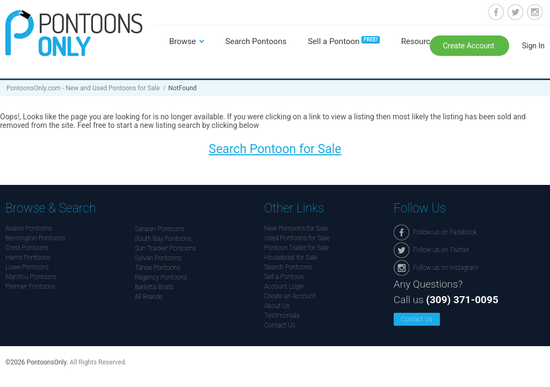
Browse (182, 41)
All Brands (148, 296)
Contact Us (279, 325)
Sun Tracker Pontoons (165, 248)
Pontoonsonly (73, 33)
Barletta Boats (154, 287)
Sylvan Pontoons (158, 258)
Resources (420, 41)
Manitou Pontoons (30, 277)
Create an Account (289, 296)
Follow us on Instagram (534, 12)
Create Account (469, 45)
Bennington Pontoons (35, 238)
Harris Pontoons (27, 257)
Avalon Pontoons (28, 228)
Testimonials (282, 315)
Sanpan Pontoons (159, 229)
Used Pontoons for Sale (296, 238)
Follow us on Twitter (515, 12)
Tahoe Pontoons (157, 267)
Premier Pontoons (30, 286)
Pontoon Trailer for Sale (296, 248)
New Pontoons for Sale (296, 228)
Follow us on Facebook (496, 12)
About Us (277, 306)
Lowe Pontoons (27, 267)
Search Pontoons (256, 41)
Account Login (284, 286)
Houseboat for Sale (290, 257)
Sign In (533, 45)
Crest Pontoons (26, 248)
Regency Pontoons (161, 277)
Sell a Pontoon (344, 41)
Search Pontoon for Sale (274, 149)
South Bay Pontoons (163, 238)
